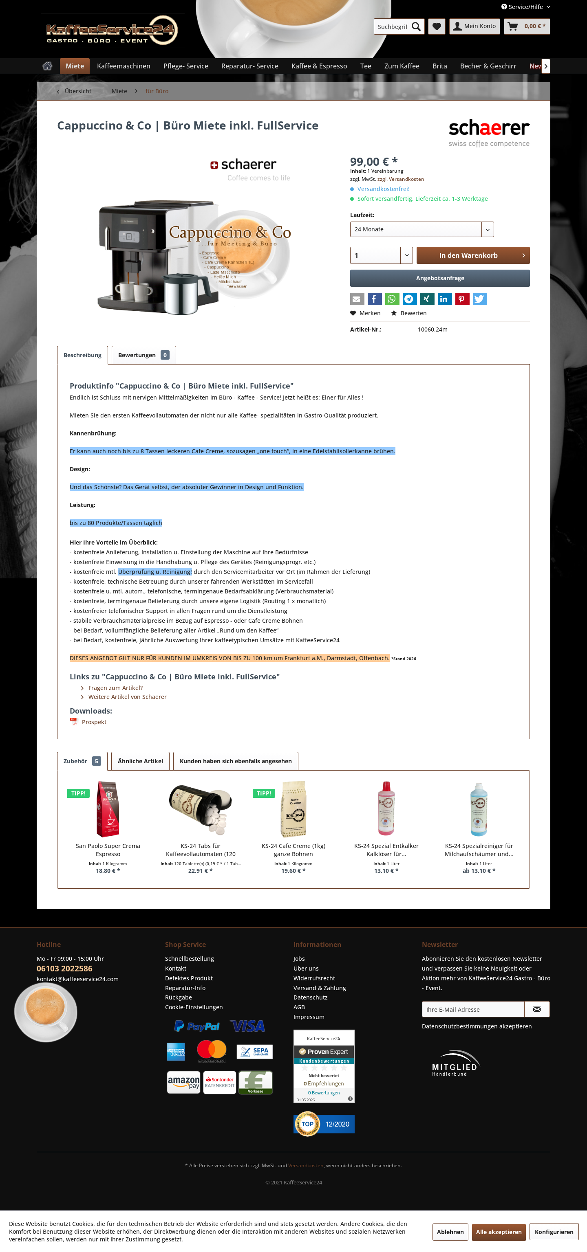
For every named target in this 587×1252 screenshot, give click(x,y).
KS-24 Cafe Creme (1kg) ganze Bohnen (293, 850)
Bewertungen (144, 355)
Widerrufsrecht (314, 978)
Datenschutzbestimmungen (460, 1026)
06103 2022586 (65, 968)
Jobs (299, 958)
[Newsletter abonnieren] (537, 1009)
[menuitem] (399, 26)
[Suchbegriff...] (399, 26)
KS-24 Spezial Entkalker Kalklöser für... (386, 850)
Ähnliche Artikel (140, 761)
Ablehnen (450, 1232)
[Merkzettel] (437, 26)
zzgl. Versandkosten (400, 179)
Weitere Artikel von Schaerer (124, 697)
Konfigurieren (554, 1232)
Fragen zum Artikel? (112, 688)
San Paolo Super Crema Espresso (108, 850)
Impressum (309, 1017)
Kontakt (175, 968)
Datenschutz (311, 997)
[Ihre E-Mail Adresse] (473, 1009)
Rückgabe (178, 997)
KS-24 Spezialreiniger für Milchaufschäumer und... (479, 850)
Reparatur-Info (185, 988)
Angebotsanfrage (440, 278)
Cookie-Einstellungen (194, 1007)
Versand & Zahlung (320, 988)
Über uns (306, 968)
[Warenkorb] (527, 26)
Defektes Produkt (189, 978)
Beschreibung (83, 355)
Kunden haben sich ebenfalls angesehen (236, 761)
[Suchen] (416, 26)
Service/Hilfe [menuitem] (523, 7)
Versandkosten (306, 1165)
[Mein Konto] (474, 26)
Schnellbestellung (189, 958)
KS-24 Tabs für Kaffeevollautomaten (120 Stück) (201, 850)
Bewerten (409, 313)
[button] (357, 299)
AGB (299, 1007)
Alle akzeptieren (499, 1232)
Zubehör (82, 761)
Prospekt (94, 722)
